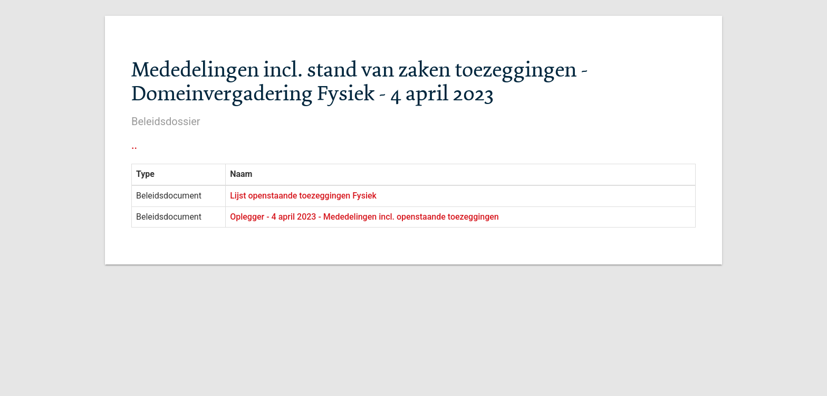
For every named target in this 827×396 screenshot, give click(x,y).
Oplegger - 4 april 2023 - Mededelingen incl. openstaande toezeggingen (364, 217)
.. (134, 145)
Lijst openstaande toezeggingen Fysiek (303, 196)
